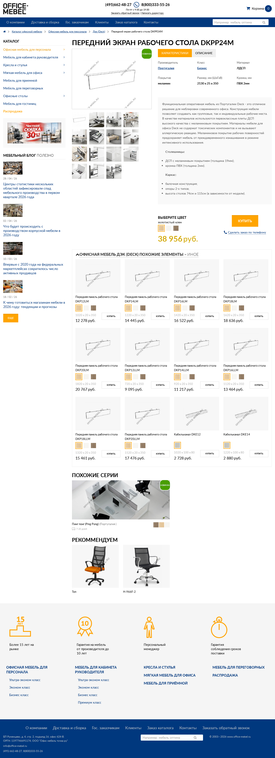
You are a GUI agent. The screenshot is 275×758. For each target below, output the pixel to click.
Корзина (262, 8)
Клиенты (102, 22)
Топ (74, 592)
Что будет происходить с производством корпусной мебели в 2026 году (31, 230)
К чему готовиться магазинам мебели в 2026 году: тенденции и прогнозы (34, 304)
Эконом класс (19, 687)
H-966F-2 (129, 592)
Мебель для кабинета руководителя (30, 57)
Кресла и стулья (15, 65)
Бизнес (202, 68)
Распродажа (12, 111)
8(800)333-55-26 (155, 4)
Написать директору (152, 13)
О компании (15, 22)
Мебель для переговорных (23, 88)
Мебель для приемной (20, 80)
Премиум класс (89, 702)
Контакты (151, 22)
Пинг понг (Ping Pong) (85, 524)
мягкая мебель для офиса (170, 675)
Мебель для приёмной (166, 683)
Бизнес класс (19, 695)
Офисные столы (15, 96)
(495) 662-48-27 (12, 751)
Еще (11, 318)
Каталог (11, 41)
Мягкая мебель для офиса (22, 72)
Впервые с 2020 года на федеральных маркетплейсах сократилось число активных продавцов (33, 268)
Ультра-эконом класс (24, 680)
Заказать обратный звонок (125, 13)
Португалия (166, 68)
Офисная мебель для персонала (27, 49)
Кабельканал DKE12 (187, 434)
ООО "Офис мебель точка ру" (50, 741)
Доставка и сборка (45, 22)
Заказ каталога (126, 22)
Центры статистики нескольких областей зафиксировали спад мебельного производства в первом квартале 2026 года (31, 190)
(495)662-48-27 (118, 4)
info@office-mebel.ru (15, 746)
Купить (245, 220)
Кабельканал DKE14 (236, 434)
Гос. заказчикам (77, 22)
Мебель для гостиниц (19, 103)
